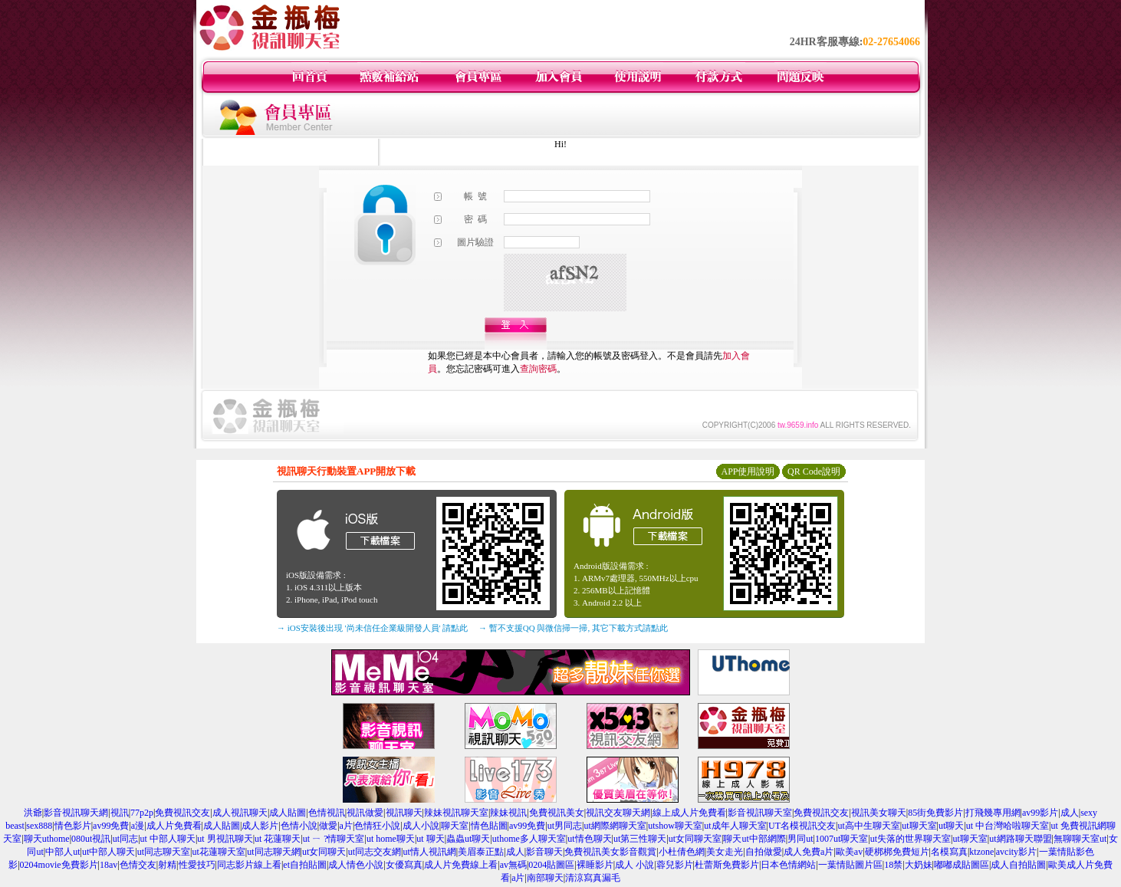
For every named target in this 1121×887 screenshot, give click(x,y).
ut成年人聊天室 (735, 825)
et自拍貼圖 (305, 864)
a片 (346, 825)
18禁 (893, 864)
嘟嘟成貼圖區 (961, 864)
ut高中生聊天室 (868, 825)
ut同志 (125, 838)
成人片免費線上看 (461, 864)
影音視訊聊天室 (760, 812)
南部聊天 (545, 877)
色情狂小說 (377, 825)
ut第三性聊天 (639, 838)
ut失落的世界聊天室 (910, 838)
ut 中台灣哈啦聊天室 (1007, 825)
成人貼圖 (287, 812)
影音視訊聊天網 (76, 812)
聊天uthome (47, 838)
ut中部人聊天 (108, 851)
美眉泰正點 (481, 851)
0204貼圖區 (551, 864)
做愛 (328, 825)
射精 (167, 864)
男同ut (800, 838)
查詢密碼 (538, 368)
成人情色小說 (355, 864)
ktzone (981, 851)
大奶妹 (918, 864)
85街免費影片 (935, 812)
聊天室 (454, 825)
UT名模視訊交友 (802, 825)
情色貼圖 (489, 825)
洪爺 (33, 812)
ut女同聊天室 (695, 838)
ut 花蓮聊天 (278, 838)
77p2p (141, 812)
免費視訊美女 (556, 812)
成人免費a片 (808, 851)
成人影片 (260, 825)
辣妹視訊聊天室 (456, 812)
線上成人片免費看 (689, 812)
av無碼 (513, 864)
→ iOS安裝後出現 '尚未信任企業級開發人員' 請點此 (372, 627)
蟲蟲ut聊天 (468, 838)
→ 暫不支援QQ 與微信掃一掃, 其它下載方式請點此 (573, 627)
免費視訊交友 (182, 812)
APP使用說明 (747, 471)
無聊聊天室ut (1080, 838)
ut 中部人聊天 (168, 838)
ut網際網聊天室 (615, 825)
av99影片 (1040, 812)
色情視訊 (326, 812)
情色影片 (72, 825)
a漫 (137, 825)
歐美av (849, 851)
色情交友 (138, 864)
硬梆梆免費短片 (897, 851)
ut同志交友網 (374, 851)
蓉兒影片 (674, 864)
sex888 (39, 825)
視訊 (119, 812)
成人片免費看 (174, 825)
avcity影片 (1016, 851)
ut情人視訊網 (429, 851)
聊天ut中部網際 (754, 838)
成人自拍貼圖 (1018, 864)
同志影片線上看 (249, 864)
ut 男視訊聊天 (224, 838)
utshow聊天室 (675, 825)
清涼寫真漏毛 (592, 877)
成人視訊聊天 (240, 812)
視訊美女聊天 (878, 812)
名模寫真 (949, 851)
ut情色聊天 (589, 838)
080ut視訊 (90, 838)
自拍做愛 (763, 851)
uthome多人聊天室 (529, 838)
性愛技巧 (197, 864)
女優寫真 (404, 864)
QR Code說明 (813, 471)
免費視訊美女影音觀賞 (610, 851)
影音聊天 (544, 851)
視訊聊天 (404, 812)
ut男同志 (564, 825)
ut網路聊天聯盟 (1020, 838)
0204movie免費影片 (59, 864)
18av (108, 864)
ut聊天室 (919, 825)
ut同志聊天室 (163, 851)
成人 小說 (634, 864)
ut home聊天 (391, 838)
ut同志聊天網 (273, 851)
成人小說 (421, 825)
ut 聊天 (430, 838)
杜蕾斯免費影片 (727, 864)
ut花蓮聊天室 (218, 851)
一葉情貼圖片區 (850, 864)
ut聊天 (951, 825)
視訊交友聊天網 (618, 812)
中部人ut (62, 851)
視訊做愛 (365, 812)
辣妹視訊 (508, 812)
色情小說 (299, 825)
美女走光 (724, 851)
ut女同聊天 (324, 851)
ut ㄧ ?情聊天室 (334, 838)
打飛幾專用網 (993, 812)
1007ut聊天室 (841, 838)
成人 (1069, 812)
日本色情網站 (788, 864)
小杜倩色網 (682, 851)
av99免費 (111, 825)
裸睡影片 (595, 864)
